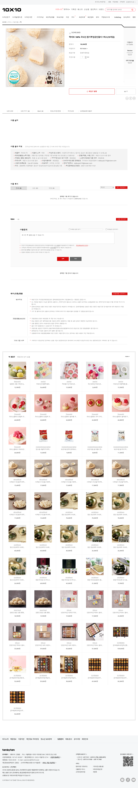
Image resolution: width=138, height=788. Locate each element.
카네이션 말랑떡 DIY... (43, 384)
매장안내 (85, 739)
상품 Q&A (53, 247)
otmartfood (17, 479)
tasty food (17, 610)
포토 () (35, 188)
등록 (63, 259)
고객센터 (122, 2)
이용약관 (21, 739)
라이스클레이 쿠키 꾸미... (95, 417)
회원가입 (102, 2)
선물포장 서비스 (80, 769)
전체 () (19, 188)
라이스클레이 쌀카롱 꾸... (69, 417)
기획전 (73, 9)
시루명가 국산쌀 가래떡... (43, 482)
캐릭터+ (67, 9)
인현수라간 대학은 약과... (69, 613)
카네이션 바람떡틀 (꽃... (120, 384)
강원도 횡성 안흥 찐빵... (17, 613)
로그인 (97, 2)
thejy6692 (17, 381)
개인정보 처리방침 (32, 739)
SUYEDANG (120, 643)
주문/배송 (115, 2)
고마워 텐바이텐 (80, 772)
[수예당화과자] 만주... (95, 678)
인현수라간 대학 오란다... (43, 645)
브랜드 (101, 9)
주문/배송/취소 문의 (82, 245)
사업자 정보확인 (55, 757)
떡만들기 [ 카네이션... (69, 384)
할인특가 (93, 9)
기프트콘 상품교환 (98, 766)
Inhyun (69, 610)
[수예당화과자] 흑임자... (43, 678)
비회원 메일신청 (97, 769)
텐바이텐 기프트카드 (82, 766)
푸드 (9, 22)
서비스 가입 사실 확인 (48, 763)
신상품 (86, 9)
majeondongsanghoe (43, 447)
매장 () (51, 188)
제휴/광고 (68, 739)
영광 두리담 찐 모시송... (120, 580)
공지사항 (77, 739)
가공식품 (15, 22)
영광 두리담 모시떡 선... (43, 580)
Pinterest (134, 98)
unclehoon (69, 512)
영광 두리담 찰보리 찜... (94, 580)
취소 (75, 259)
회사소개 (5, 739)
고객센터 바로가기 (80, 754)
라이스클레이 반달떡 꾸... (17, 417)
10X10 (11, 9)
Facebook (130, 98)
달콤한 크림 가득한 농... (17, 384)
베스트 (80, 9)
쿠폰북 (95, 772)
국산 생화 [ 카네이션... (95, 384)
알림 (109, 2)
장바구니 (131, 2)
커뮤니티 (58, 9)
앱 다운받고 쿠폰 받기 (126, 754)
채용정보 (13, 739)
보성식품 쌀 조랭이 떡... (94, 449)
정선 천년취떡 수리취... (69, 515)
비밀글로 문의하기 (112, 229)
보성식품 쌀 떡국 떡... (121, 449)
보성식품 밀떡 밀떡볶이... (69, 449)
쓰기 (129, 54)
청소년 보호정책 (46, 739)
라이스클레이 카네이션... (17, 449)
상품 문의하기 (121, 219)
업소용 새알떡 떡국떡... (43, 449)
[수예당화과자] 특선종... (120, 645)
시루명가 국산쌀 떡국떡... (17, 482)
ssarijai (43, 381)
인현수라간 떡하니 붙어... (95, 613)
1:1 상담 (56, 245)
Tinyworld (17, 414)
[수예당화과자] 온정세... (17, 678)
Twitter (127, 98)
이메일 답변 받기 (75, 229)
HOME (4, 22)
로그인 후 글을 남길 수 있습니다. (67, 238)
